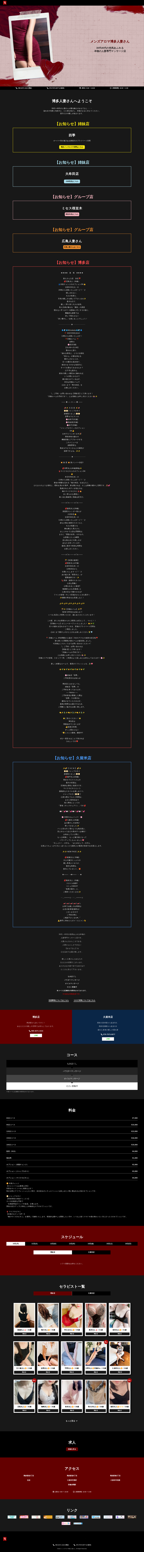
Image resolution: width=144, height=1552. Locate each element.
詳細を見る (72, 1449)
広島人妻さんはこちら (72, 247)
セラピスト (124, 2)
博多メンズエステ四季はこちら (72, 147)
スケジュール (114, 2)
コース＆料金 (103, 2)
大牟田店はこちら (72, 181)
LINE (36, 1035)
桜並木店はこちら (72, 214)
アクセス (138, 2)
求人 (131, 2)
